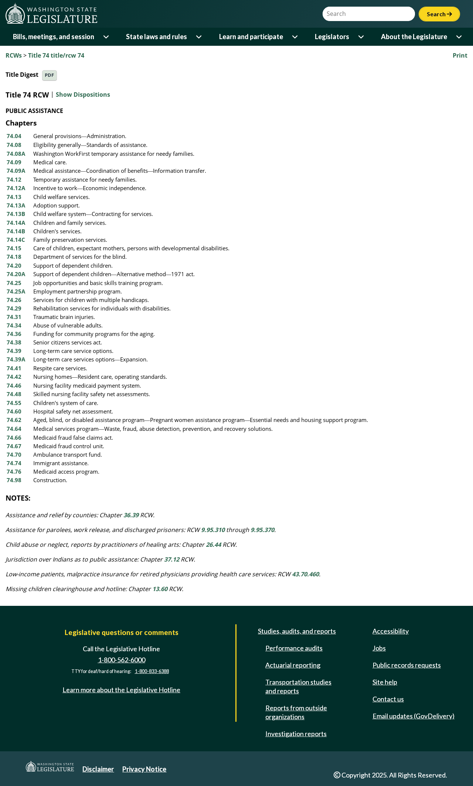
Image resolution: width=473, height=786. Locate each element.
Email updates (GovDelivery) (413, 716)
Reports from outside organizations (296, 712)
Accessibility (390, 631)
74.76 (14, 471)
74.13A (16, 205)
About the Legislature (414, 36)
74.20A (16, 274)
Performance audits (294, 648)
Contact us (388, 699)
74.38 (14, 342)
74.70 (14, 454)
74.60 (14, 411)
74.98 (14, 480)
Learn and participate (251, 36)
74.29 (14, 308)
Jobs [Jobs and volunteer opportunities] (379, 648)
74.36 (14, 333)
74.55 (14, 402)
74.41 (14, 368)
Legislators (332, 36)
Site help (384, 682)
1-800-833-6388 (152, 671)
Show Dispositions (83, 94)
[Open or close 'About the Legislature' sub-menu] (459, 37)
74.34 (14, 325)
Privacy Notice (144, 769)
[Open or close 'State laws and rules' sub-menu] (199, 37)
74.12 (14, 179)
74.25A (16, 291)
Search (439, 13)
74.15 (14, 248)
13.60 (159, 589)
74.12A (16, 188)
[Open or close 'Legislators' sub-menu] (361, 37)
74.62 (14, 419)
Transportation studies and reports (298, 686)
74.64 (14, 428)
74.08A (16, 153)
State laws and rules (156, 36)
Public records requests (406, 665)
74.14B (16, 231)
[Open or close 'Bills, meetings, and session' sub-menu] (107, 37)
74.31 (14, 316)
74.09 (14, 162)
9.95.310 (213, 530)
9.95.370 (262, 530)
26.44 (213, 544)
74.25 (14, 282)
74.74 (14, 463)
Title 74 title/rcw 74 (56, 55)
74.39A (16, 359)
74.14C (16, 239)
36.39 (131, 515)
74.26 (14, 299)
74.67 (14, 446)
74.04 (14, 136)
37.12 (171, 559)
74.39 (14, 350)
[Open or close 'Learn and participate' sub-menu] (295, 37)
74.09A (16, 170)
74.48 (14, 394)
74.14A (16, 222)
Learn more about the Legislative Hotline (121, 690)
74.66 (14, 437)
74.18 (14, 256)
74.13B (16, 213)
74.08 (14, 144)
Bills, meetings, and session (53, 36)
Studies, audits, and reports (297, 631)
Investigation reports (296, 734)
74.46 (14, 385)
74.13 (14, 196)
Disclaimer (98, 769)
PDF (49, 75)
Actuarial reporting (292, 665)
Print (460, 55)
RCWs (14, 55)
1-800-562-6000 (121, 660)
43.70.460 (305, 574)
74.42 (14, 376)
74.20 (14, 265)
